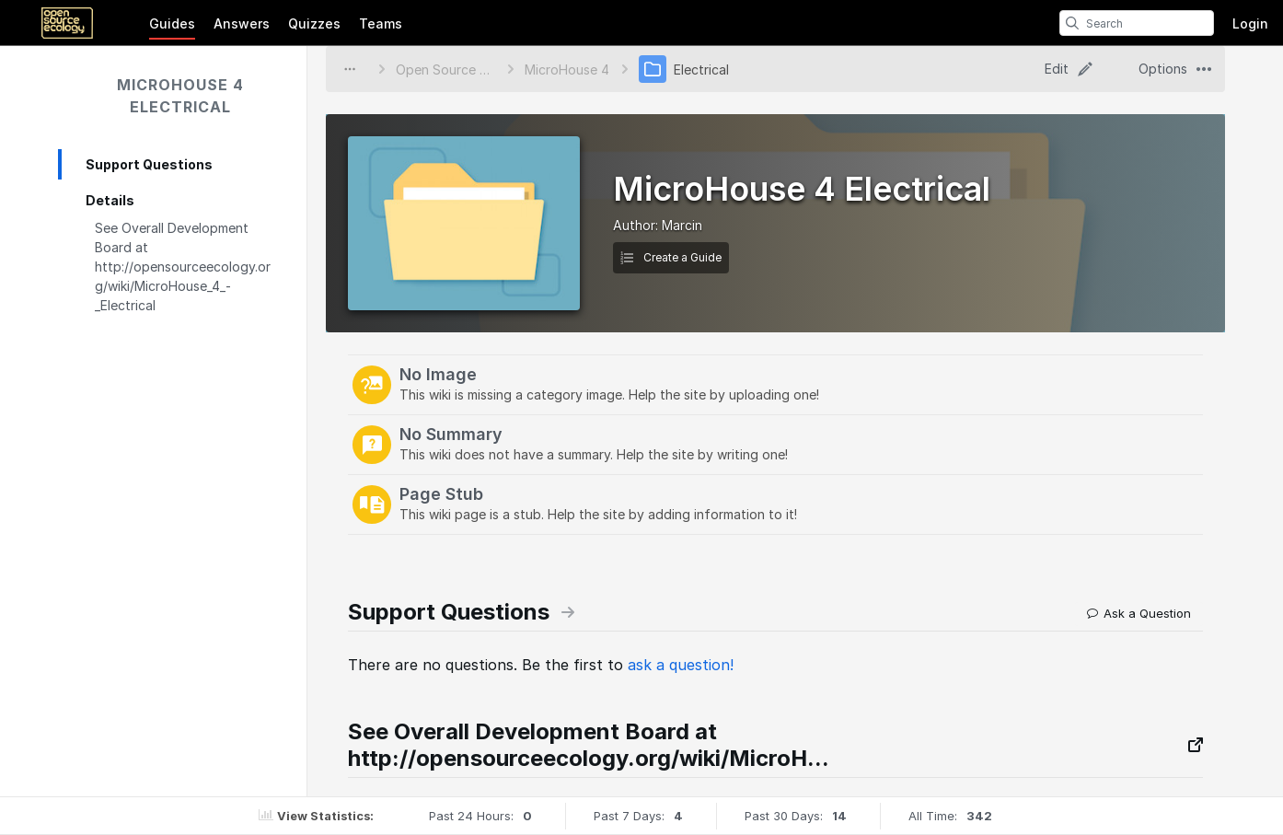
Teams (380, 23)
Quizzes (314, 23)
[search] (1072, 23)
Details (110, 200)
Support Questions (149, 164)
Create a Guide (671, 257)
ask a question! (681, 664)
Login (1250, 23)
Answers (242, 23)
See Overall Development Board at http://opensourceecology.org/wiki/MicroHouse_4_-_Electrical (183, 266)
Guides (172, 23)
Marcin (682, 225)
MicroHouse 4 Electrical (180, 95)
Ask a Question (1139, 613)
